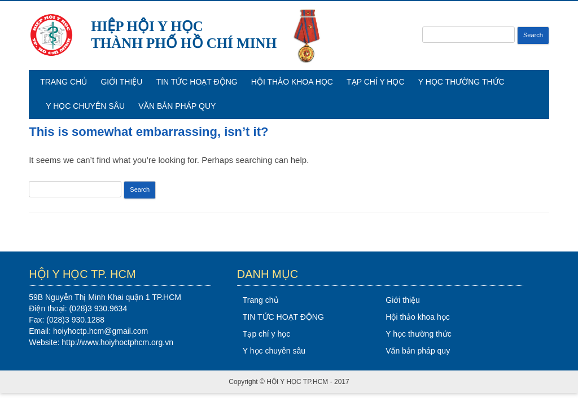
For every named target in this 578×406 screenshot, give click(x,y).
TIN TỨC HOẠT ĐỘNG (197, 81)
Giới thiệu (121, 81)
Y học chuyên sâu (85, 106)
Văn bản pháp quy (177, 106)
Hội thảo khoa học (292, 81)
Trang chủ (63, 81)
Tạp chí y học (375, 81)
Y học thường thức (461, 81)
